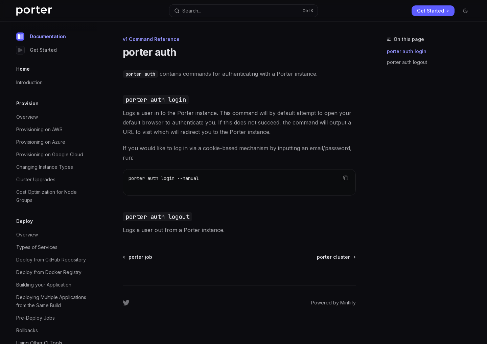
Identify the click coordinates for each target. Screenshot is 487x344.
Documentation (41, 36)
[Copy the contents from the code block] (345, 178)
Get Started (36, 50)
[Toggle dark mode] (465, 10)
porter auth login (406, 51)
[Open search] (243, 11)
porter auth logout (407, 62)
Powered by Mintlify (333, 302)
